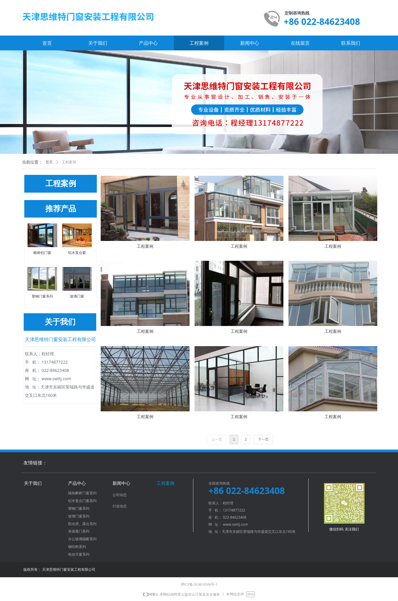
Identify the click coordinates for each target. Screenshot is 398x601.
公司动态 (120, 495)
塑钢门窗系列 (78, 508)
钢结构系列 (77, 547)
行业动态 (120, 506)
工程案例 (69, 162)
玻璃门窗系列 (78, 516)
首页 (49, 162)
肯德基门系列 (78, 531)
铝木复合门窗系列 (82, 501)
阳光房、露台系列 (82, 524)
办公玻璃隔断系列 (82, 539)
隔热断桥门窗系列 (82, 493)
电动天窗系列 (78, 554)
